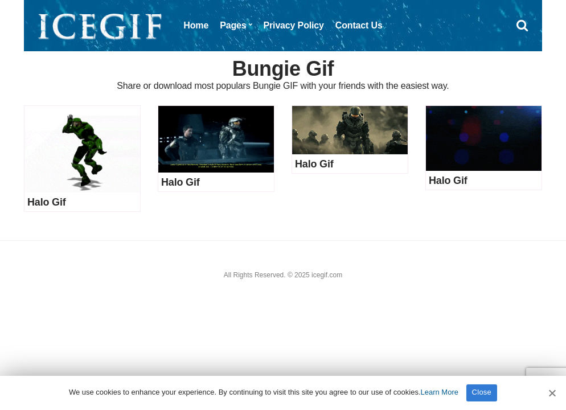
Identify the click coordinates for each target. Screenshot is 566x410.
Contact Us (359, 25)
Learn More (439, 392)
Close (482, 392)
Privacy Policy (294, 25)
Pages (233, 25)
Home (195, 25)
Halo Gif (46, 202)
